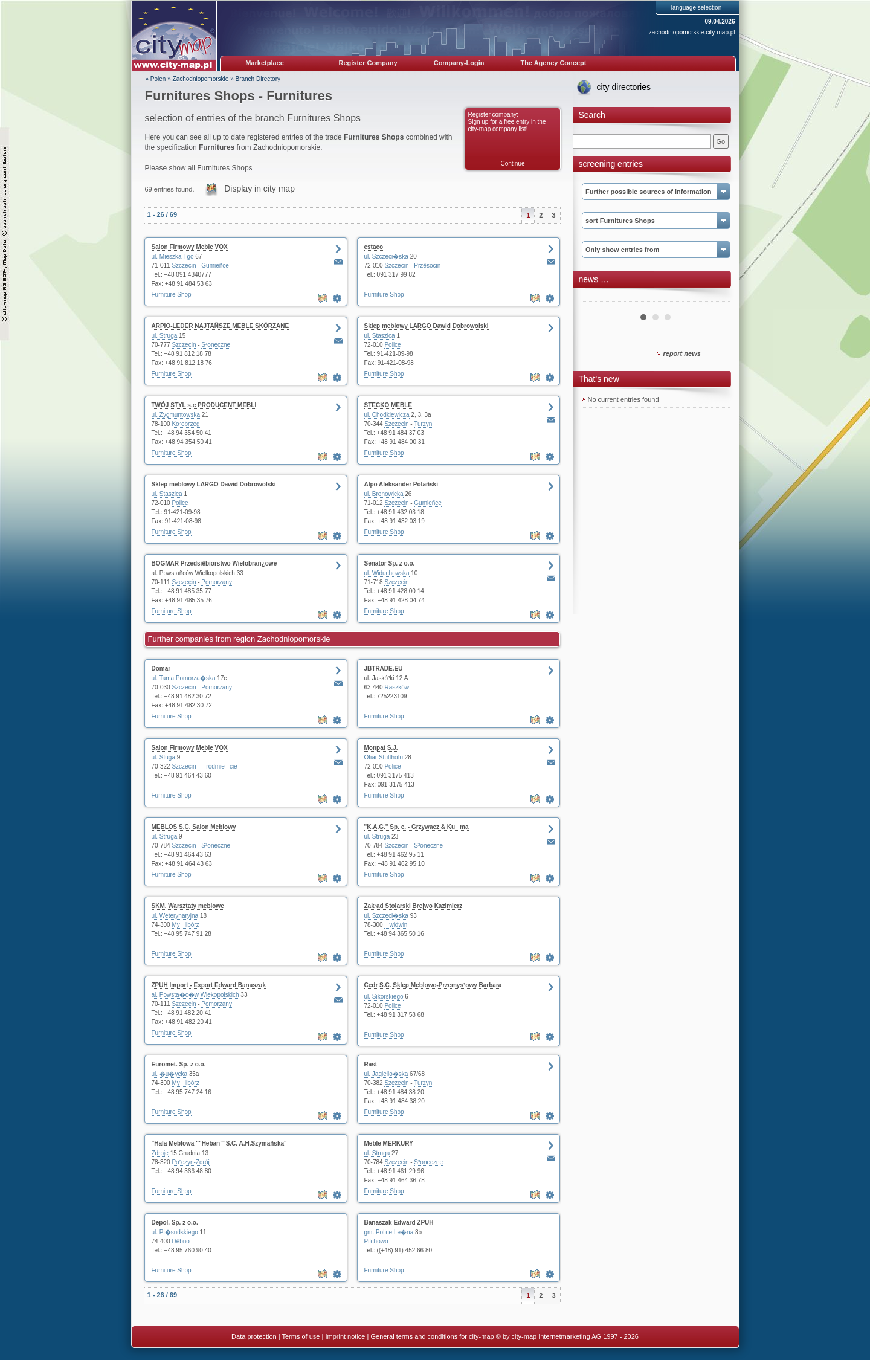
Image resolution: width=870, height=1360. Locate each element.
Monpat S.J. (381, 747)
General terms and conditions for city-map (432, 1336)
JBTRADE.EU (383, 668)
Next (714, 297)
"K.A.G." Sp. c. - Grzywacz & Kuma (416, 826)
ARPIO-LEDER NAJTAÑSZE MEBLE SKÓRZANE (220, 326)
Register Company (368, 62)
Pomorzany (216, 582)
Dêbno (180, 1241)
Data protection (254, 1336)
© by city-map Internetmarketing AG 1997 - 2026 (567, 1336)
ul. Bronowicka (384, 494)
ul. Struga (165, 335)
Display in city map (259, 188)
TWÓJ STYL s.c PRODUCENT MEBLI (204, 405)
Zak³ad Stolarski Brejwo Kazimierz (413, 906)
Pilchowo (376, 1241)
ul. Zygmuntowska (176, 414)
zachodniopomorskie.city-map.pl (692, 32)
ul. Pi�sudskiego (175, 1232)
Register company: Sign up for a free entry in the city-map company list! (507, 121)
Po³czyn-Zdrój (190, 1162)
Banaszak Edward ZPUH (399, 1222)
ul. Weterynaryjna (175, 915)
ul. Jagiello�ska (386, 1074)
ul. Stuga (163, 757)
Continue (512, 163)
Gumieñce (215, 265)
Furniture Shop (172, 294)
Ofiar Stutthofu (383, 757)
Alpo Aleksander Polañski (401, 484)
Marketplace (264, 62)
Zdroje (160, 1153)
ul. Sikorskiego (384, 996)
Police (392, 344)
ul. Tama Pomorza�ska (184, 678)
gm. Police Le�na (389, 1232)
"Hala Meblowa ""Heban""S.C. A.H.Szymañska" (219, 1143)
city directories (624, 87)
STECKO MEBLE (388, 405)
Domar (161, 668)
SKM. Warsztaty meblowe (188, 906)
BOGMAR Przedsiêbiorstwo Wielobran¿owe (214, 563)
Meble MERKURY (388, 1143)
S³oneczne (215, 344)
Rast (371, 1064)
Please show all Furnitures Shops (199, 168)
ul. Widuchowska (387, 573)
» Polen (156, 79)
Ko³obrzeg (185, 424)
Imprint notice (345, 1336)
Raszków (396, 687)
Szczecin (184, 265)
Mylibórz (185, 924)
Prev (597, 297)
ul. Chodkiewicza (387, 414)
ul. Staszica (379, 335)
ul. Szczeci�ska (386, 256)
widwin (395, 924)
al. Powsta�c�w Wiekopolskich (195, 994)
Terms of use (301, 1336)
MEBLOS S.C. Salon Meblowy (194, 826)
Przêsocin (427, 265)
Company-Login (459, 62)
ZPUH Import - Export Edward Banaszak (209, 985)
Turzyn (423, 424)
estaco (374, 246)
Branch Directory (258, 79)
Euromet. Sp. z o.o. (179, 1064)
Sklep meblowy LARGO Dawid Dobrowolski (426, 326)
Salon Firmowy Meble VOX (190, 246)
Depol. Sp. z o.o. (175, 1222)
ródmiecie (219, 766)
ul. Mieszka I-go (173, 256)
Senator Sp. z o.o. (389, 563)
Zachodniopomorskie (201, 79)
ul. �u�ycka (169, 1074)
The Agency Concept (553, 62)
